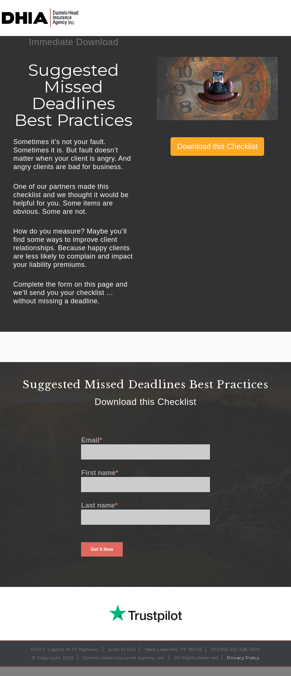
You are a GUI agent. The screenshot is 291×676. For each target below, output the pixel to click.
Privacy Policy (243, 657)
